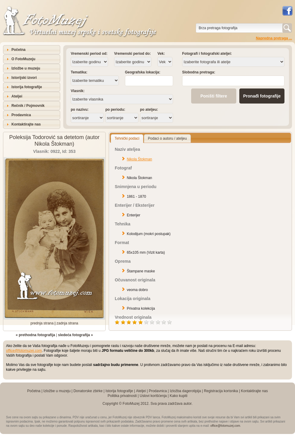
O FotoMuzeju (23, 59)
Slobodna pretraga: (198, 72)
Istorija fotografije (26, 87)
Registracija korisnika (221, 391)
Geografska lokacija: (142, 72)
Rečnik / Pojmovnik (28, 106)
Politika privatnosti (122, 396)
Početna (18, 50)
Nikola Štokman (139, 159)
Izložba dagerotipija (185, 391)
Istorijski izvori (24, 78)
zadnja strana (67, 323)
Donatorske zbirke (88, 391)
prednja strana (42, 323)
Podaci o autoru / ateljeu (167, 138)
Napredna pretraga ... (274, 38)
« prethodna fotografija (35, 335)
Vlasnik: (78, 91)
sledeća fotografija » (75, 335)
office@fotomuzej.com (24, 351)
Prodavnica (21, 115)
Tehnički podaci (127, 138)
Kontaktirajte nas (26, 124)
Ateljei (16, 96)
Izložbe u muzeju (25, 68)
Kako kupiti (179, 396)
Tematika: (79, 72)
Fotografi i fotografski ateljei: (207, 53)
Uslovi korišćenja (153, 396)
